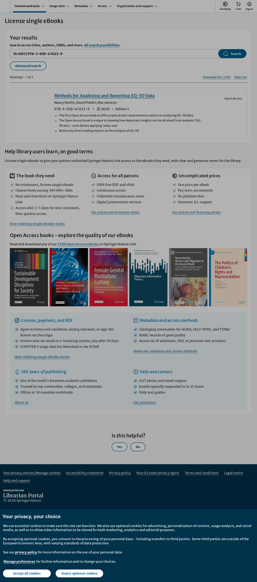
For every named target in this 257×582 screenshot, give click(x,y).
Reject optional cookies (79, 573)
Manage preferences (19, 561)
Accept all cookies (27, 573)
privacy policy (26, 552)
